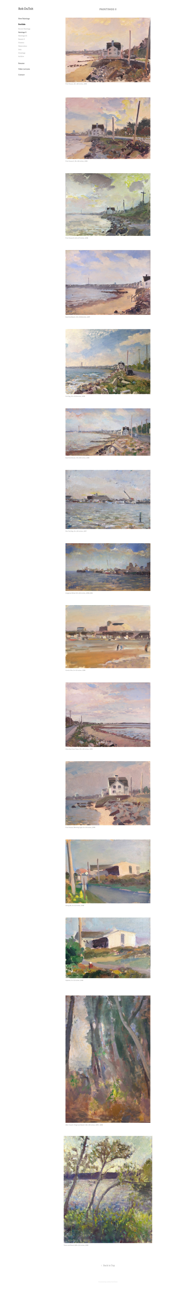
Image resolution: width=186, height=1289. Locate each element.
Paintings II (22, 32)
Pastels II (21, 39)
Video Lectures (24, 69)
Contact (21, 75)
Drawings (21, 53)
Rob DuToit (25, 9)
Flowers (21, 43)
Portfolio (21, 24)
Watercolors (22, 46)
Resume (21, 63)
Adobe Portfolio (112, 1282)
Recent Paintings (24, 29)
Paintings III (22, 36)
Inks (19, 50)
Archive (21, 56)
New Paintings (24, 19)
